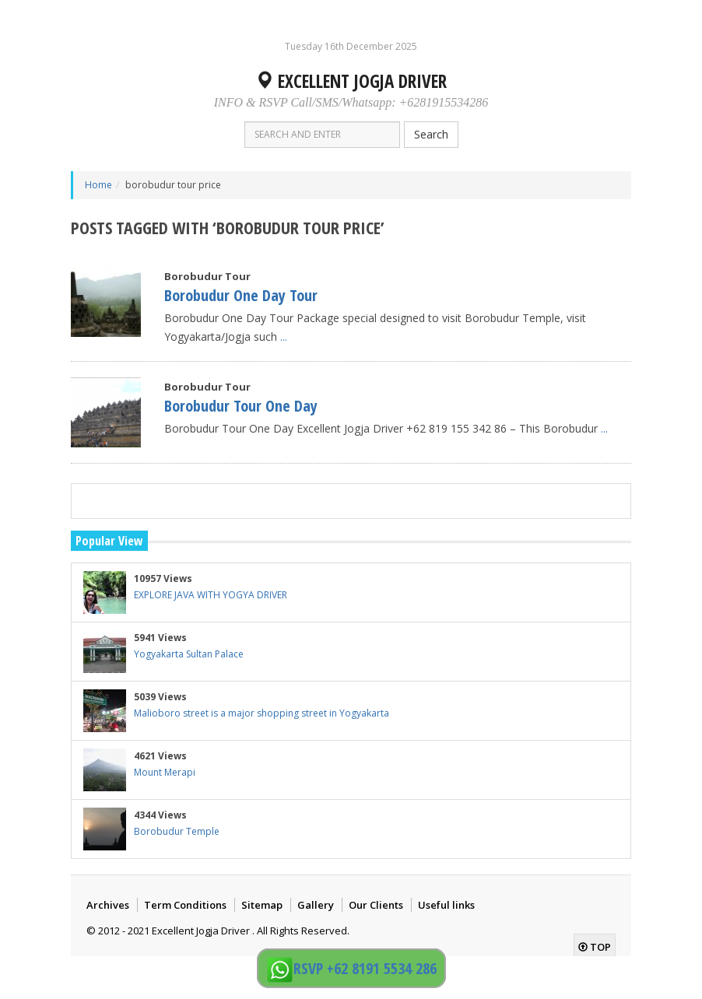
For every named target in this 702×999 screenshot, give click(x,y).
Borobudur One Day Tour (241, 295)
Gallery (315, 905)
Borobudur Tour (207, 276)
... (283, 336)
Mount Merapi (164, 772)
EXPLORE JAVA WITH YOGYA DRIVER (210, 594)
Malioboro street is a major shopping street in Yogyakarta (261, 713)
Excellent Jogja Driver (351, 80)
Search (431, 134)
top (594, 947)
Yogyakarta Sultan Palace (189, 654)
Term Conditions (185, 905)
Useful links (446, 905)
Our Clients (376, 905)
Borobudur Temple (176, 831)
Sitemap (262, 905)
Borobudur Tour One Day (241, 405)
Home (98, 184)
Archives (107, 905)
